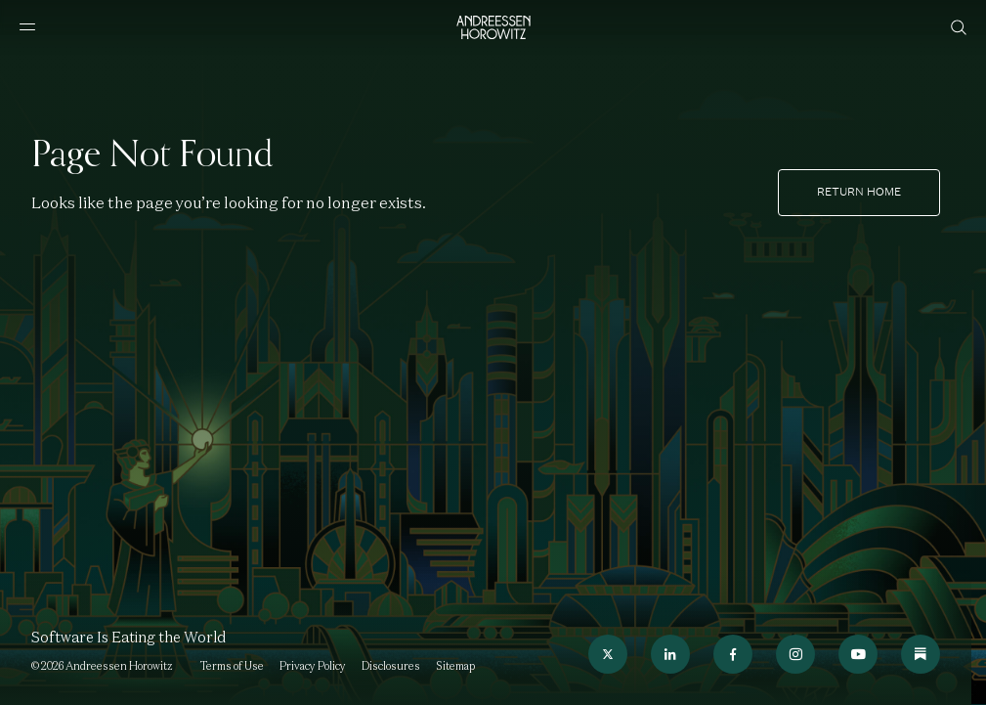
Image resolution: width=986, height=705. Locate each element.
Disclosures (391, 666)
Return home (859, 191)
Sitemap (455, 666)
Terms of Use (232, 666)
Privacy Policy (312, 666)
